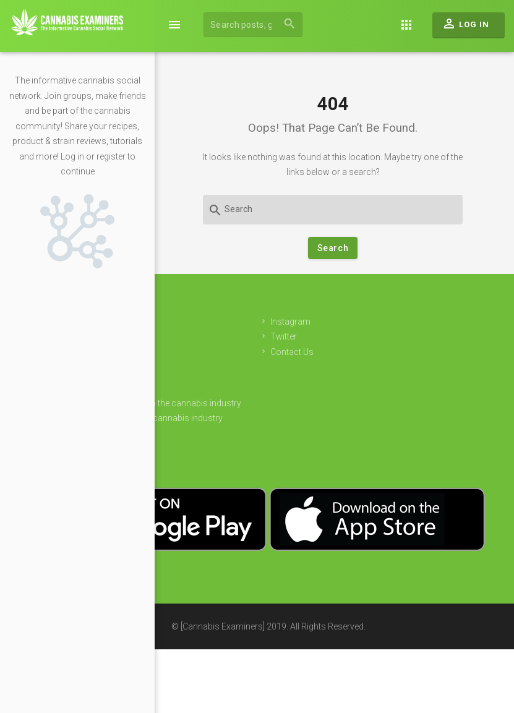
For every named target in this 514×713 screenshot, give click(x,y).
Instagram (422, 322)
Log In (465, 26)
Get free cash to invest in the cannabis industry (283, 403)
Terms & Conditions (231, 448)
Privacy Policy (220, 433)
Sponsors (213, 388)
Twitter (415, 336)
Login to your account (236, 357)
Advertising (214, 373)
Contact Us (423, 352)
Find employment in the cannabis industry (273, 418)
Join (201, 343)
